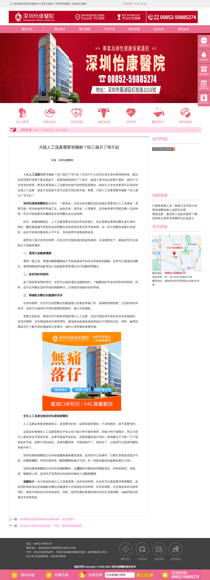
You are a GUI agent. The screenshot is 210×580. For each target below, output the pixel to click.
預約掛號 (99, 160)
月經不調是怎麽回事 (162, 149)
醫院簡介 (60, 29)
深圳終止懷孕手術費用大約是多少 (173, 218)
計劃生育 (48, 129)
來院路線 (183, 29)
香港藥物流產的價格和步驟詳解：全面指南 (46, 519)
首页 (37, 129)
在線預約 (158, 29)
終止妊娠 (62, 129)
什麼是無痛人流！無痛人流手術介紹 (174, 205)
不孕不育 (109, 29)
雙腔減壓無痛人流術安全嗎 (169, 209)
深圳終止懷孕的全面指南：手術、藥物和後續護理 (51, 525)
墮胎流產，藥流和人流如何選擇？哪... (175, 214)
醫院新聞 (134, 29)
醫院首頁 (27, 29)
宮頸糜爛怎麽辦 (116, 574)
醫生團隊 (84, 29)
